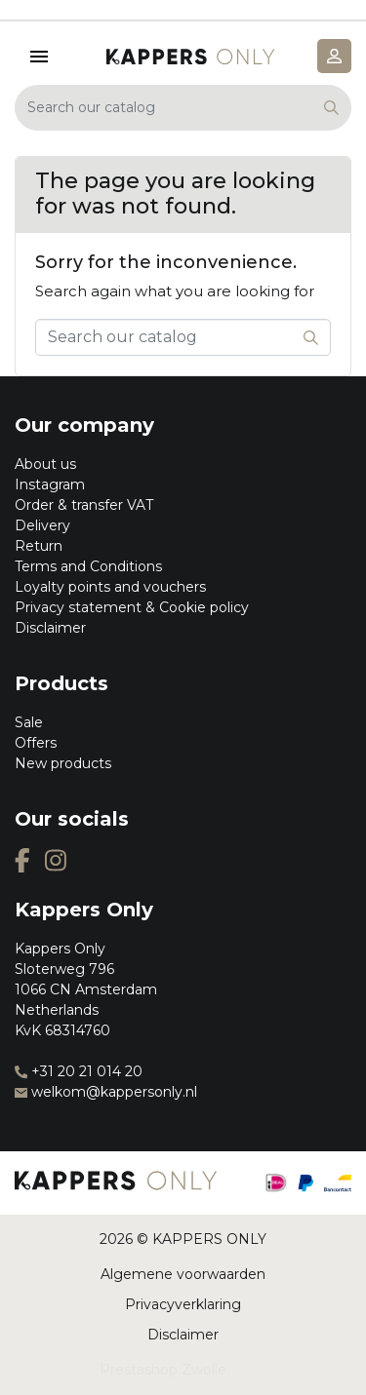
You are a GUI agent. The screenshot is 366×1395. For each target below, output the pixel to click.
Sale (29, 722)
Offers (36, 743)
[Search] (183, 108)
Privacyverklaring (183, 1304)
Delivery (42, 525)
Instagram (50, 484)
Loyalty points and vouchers (110, 587)
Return (38, 546)
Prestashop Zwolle (163, 1369)
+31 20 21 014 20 (78, 1071)
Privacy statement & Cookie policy (132, 607)
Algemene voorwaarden (183, 1274)
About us (45, 464)
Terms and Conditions (88, 566)
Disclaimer (50, 628)
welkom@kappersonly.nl (106, 1092)
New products (63, 763)
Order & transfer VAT (84, 505)
